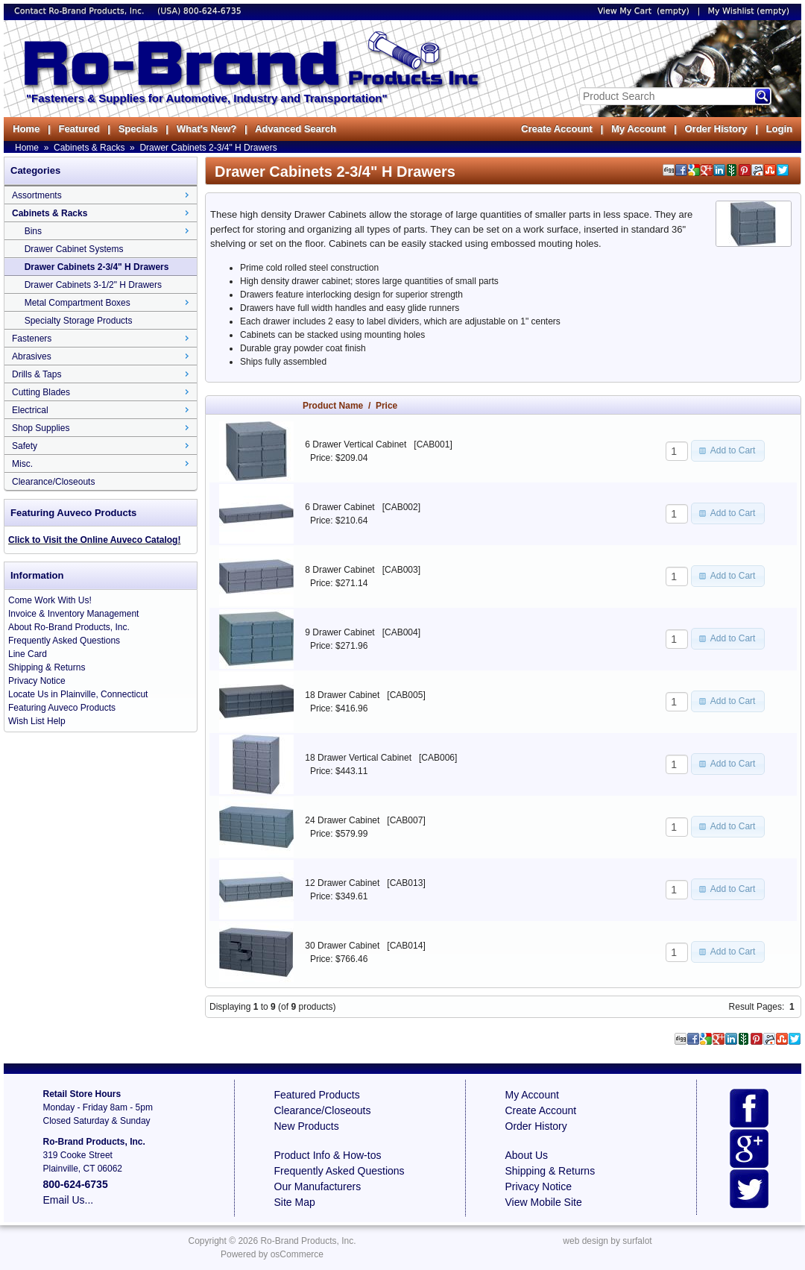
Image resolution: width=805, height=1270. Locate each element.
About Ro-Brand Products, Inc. (69, 627)
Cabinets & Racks (89, 147)
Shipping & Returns (46, 667)
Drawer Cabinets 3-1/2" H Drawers (93, 285)
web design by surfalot (607, 1241)
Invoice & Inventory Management (73, 614)
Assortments (37, 195)
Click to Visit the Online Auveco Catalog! (94, 540)
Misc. (22, 464)
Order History (715, 128)
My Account (638, 128)
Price (386, 405)
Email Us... (68, 1200)
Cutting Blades (41, 392)
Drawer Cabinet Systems (74, 249)
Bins (33, 231)
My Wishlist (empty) (748, 11)
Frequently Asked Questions (64, 640)
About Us (527, 1155)
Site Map (294, 1202)
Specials (138, 128)
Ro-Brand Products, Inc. (308, 1241)
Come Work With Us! (50, 600)
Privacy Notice (37, 681)
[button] (728, 450)
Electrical (30, 410)
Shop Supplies (40, 428)
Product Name (333, 405)
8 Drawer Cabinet (339, 570)
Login (779, 128)
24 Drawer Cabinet (342, 820)
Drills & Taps (36, 374)
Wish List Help (37, 721)
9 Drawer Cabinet (339, 632)
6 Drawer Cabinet (339, 507)
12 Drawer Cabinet (342, 883)
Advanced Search (295, 128)
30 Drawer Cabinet (342, 945)
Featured (78, 128)
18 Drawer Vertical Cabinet (358, 757)
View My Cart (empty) (643, 11)
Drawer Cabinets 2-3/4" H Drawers (208, 147)
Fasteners (31, 338)
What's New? (206, 128)
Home (26, 128)
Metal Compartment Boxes (77, 303)
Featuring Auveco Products (62, 707)
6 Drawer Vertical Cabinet (355, 444)
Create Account (557, 128)
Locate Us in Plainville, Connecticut (78, 694)
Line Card (27, 654)
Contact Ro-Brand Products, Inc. (80, 11)
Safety (24, 446)
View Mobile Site (543, 1202)
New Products (306, 1126)
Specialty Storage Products (79, 320)
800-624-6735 (212, 11)
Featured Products (317, 1095)
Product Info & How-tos (328, 1155)
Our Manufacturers (318, 1186)
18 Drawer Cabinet (342, 695)
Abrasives (31, 356)
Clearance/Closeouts (53, 482)
